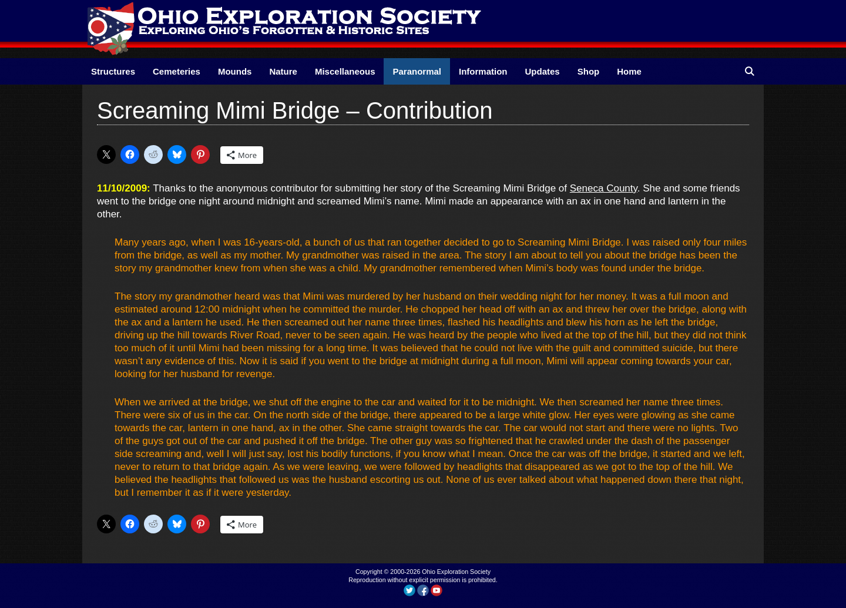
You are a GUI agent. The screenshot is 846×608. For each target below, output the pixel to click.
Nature (283, 71)
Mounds (235, 71)
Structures (113, 71)
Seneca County (603, 188)
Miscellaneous (345, 71)
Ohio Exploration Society (456, 571)
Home (629, 71)
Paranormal (416, 71)
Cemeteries (176, 71)
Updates (542, 71)
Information (483, 71)
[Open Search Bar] (749, 71)
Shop (589, 71)
